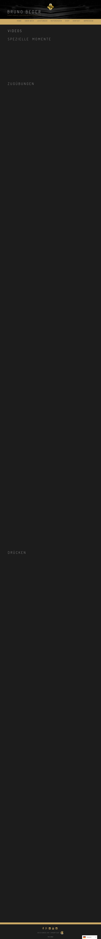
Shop (67, 21)
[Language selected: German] (89, 937)
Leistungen (42, 21)
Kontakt (76, 21)
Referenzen (56, 21)
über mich (29, 21)
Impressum (88, 21)
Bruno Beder (24, 11)
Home (19, 21)
